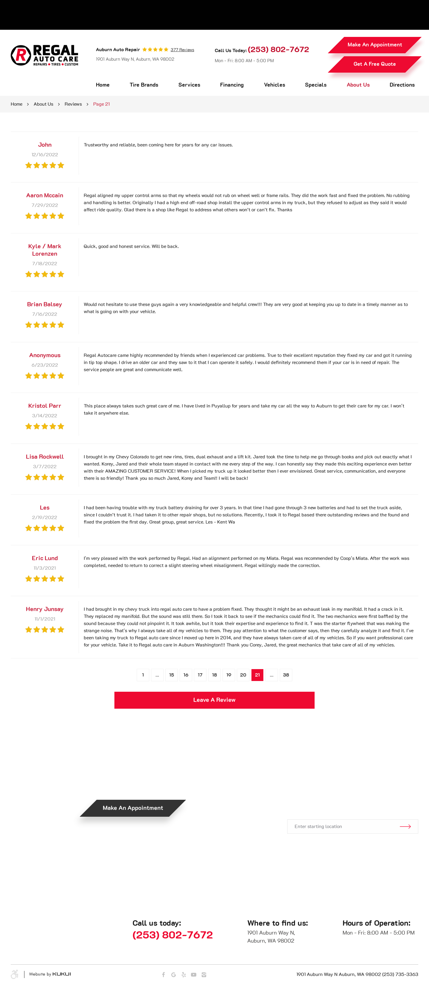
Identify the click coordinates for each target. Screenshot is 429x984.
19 (228, 675)
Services (189, 85)
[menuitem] (103, 85)
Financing (232, 85)
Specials (316, 85)
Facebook (163, 974)
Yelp (183, 974)
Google (173, 974)
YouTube (193, 974)
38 (286, 675)
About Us (358, 85)
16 (186, 675)
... (157, 675)
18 (214, 675)
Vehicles (274, 85)
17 (200, 675)
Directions (402, 85)
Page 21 (101, 104)
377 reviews (182, 50)
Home (103, 85)
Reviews (73, 104)
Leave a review (214, 700)
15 (171, 675)
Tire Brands (144, 85)
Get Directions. (346, 798)
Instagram (203, 974)
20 (243, 675)
